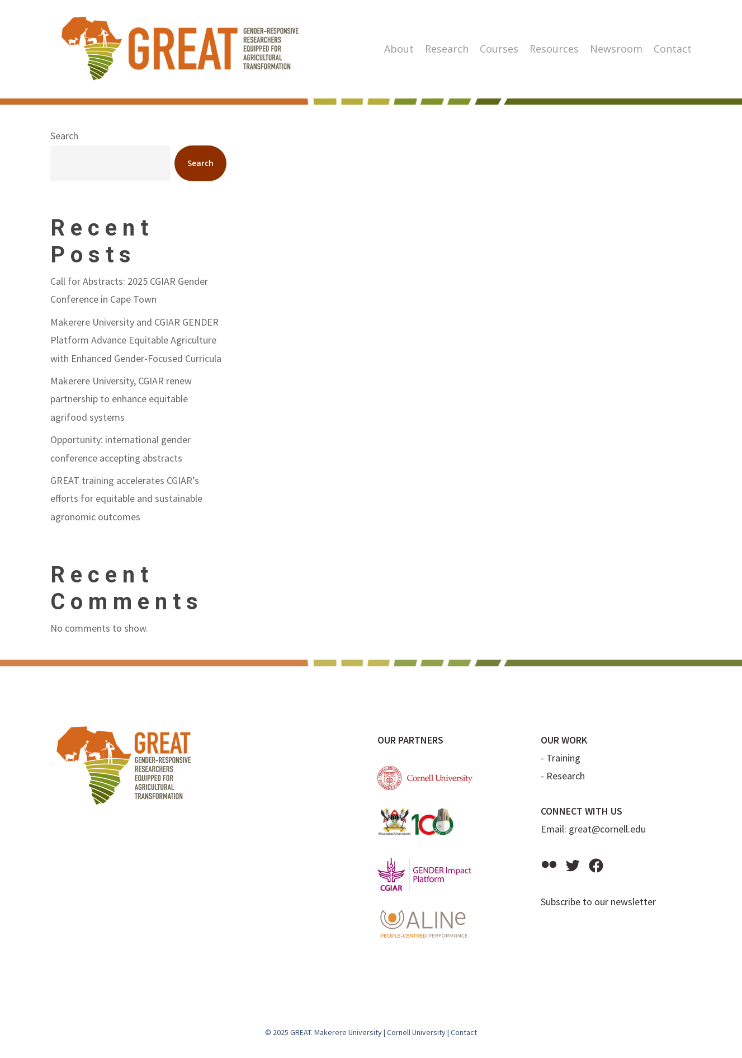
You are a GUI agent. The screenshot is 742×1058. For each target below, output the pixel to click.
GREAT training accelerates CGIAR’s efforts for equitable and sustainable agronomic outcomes (126, 498)
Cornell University (416, 1032)
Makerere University (348, 1032)
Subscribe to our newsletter (598, 901)
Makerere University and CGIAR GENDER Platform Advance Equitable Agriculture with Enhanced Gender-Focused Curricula (135, 340)
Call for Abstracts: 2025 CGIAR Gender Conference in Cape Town (129, 290)
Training (563, 757)
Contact (464, 1032)
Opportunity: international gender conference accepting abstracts (120, 448)
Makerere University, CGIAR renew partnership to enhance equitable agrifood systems (121, 399)
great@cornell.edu (607, 828)
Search (64, 135)
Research (565, 775)
